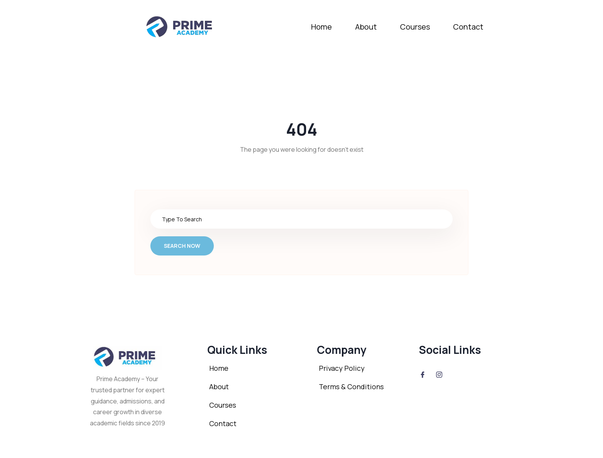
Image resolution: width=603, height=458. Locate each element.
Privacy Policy (342, 368)
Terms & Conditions (351, 386)
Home (321, 27)
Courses (415, 27)
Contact (468, 27)
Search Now (182, 245)
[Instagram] (439, 374)
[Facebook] (422, 374)
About (366, 27)
